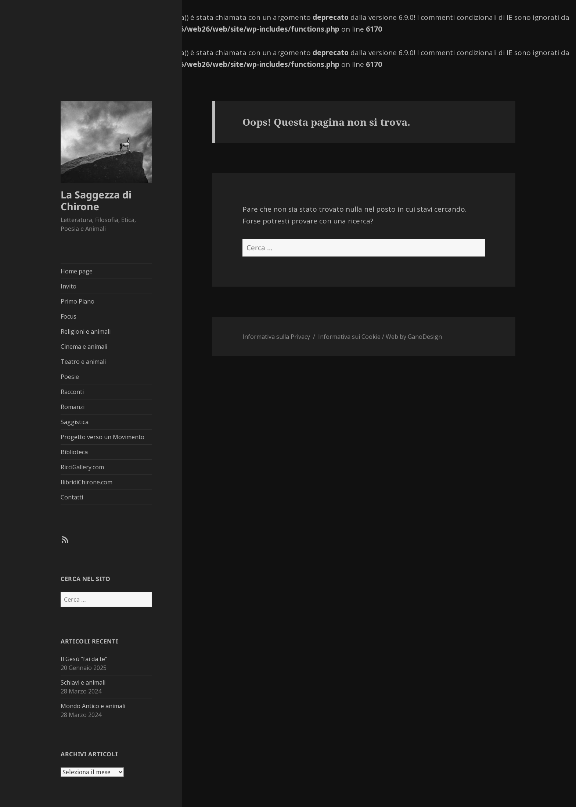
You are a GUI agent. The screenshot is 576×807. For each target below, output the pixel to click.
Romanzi (72, 407)
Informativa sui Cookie (349, 337)
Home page (77, 271)
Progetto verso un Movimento (102, 437)
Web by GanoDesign (414, 337)
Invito (68, 286)
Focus (68, 316)
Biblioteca (74, 452)
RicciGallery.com (82, 467)
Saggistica (75, 422)
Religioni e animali (86, 331)
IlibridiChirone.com (86, 482)
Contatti (72, 497)
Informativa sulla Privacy (276, 337)
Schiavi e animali (83, 682)
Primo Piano (77, 301)
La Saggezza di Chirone (96, 200)
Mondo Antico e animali (93, 706)
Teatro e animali (83, 362)
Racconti (72, 392)
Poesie (70, 377)
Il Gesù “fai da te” (84, 659)
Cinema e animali (84, 346)
